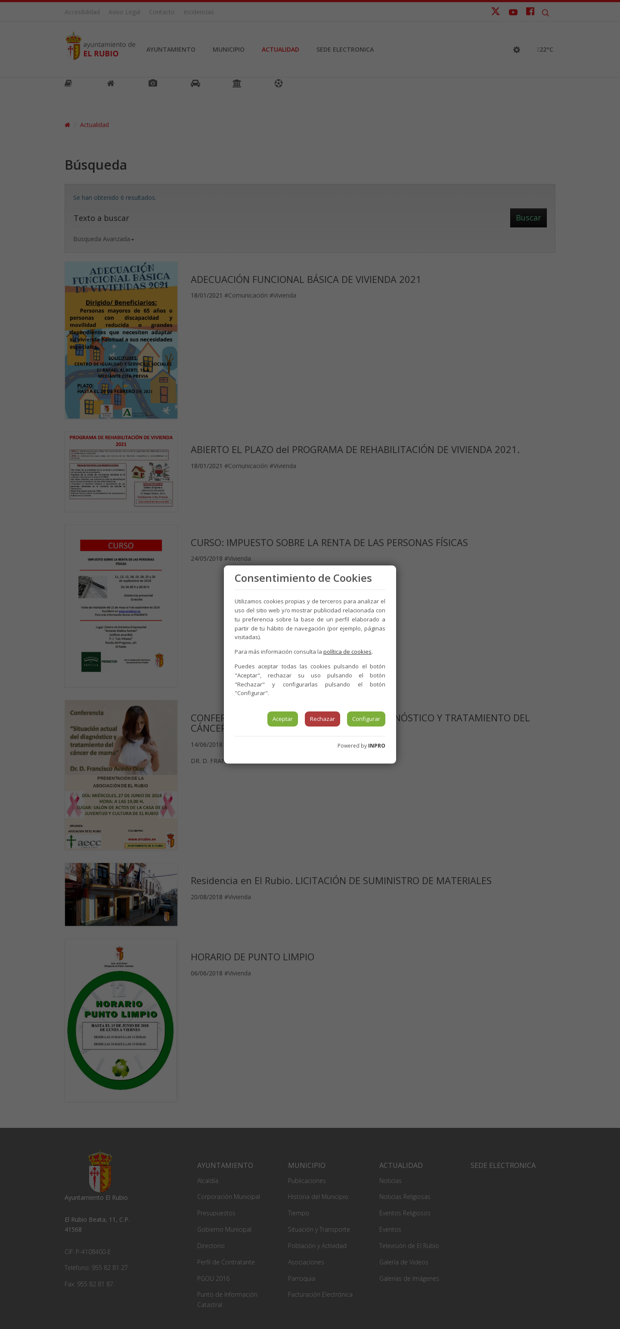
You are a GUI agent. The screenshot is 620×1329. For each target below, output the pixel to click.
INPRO (376, 745)
